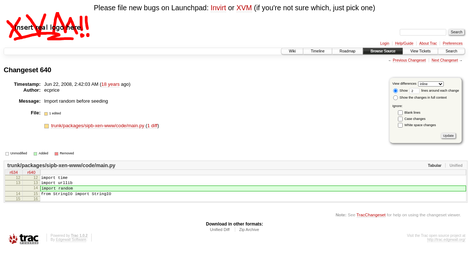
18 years (110, 84)
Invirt (218, 8)
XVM (244, 8)
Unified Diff (220, 235)
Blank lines (413, 112)
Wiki (292, 51)
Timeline (317, 51)
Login (384, 43)
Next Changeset (445, 60)
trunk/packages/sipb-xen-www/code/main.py (98, 125)
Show (400, 90)
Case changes (415, 119)
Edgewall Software (71, 245)
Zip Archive (249, 235)
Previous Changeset (409, 60)
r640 (31, 173)
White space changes (420, 125)
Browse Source (382, 51)
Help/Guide (404, 43)
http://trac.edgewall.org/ (446, 245)
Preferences (453, 43)
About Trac (428, 43)
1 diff (152, 125)
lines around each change (434, 90)
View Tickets (420, 51)
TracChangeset (371, 220)
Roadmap (347, 51)
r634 (14, 173)
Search (451, 51)
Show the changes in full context (420, 97)
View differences (404, 83)
